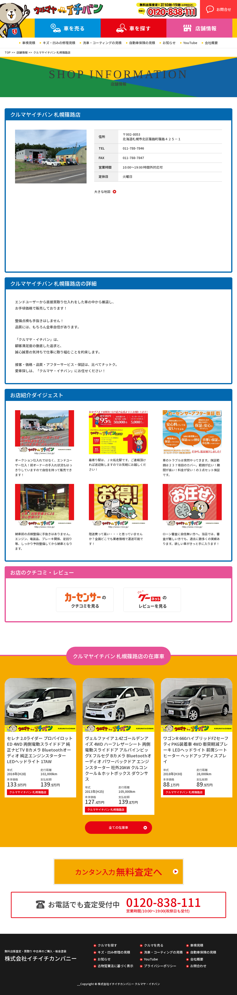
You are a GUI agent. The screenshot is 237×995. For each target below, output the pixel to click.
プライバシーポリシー (160, 966)
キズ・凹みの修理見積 (59, 43)
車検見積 (28, 43)
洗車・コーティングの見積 (102, 43)
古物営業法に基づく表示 (115, 966)
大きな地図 (102, 191)
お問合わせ (198, 966)
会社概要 (211, 43)
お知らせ (169, 43)
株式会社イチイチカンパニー (41, 958)
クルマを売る (153, 945)
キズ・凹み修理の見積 (114, 952)
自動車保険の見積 (142, 43)
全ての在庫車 (118, 827)
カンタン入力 (118, 871)
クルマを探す (107, 945)
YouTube (190, 43)
